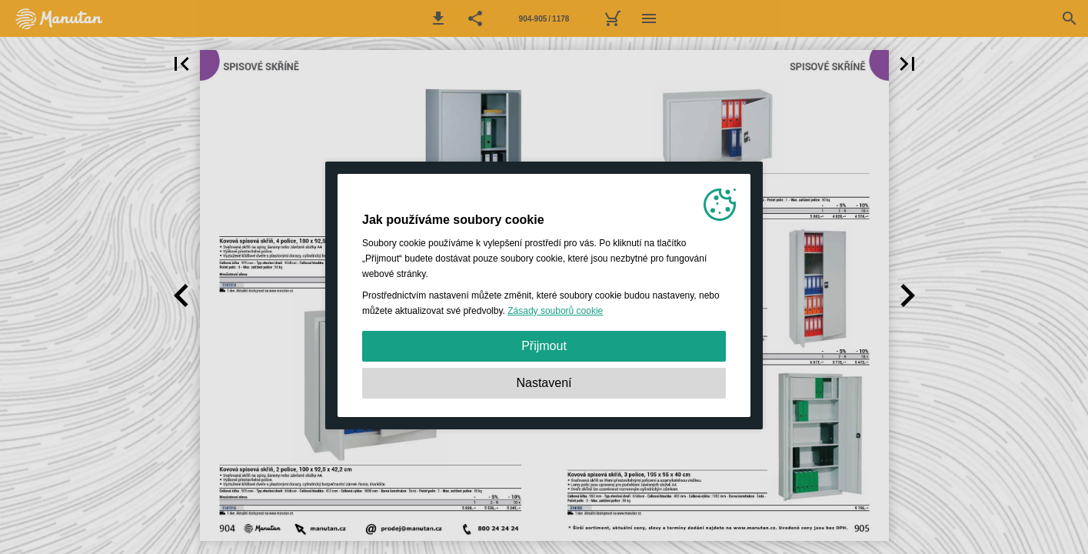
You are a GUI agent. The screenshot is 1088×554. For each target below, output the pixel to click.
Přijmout (544, 345)
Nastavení (543, 382)
